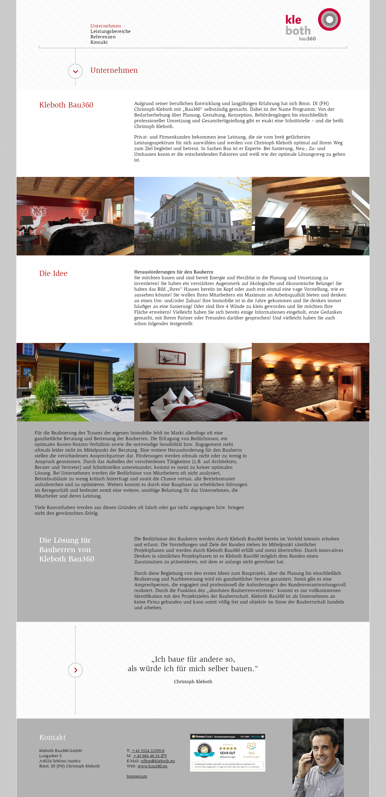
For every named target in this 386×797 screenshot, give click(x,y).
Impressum (137, 777)
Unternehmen (105, 26)
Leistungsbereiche (110, 31)
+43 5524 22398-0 (147, 751)
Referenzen (102, 37)
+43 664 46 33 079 (150, 756)
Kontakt (99, 42)
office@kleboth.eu (158, 761)
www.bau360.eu (152, 766)
